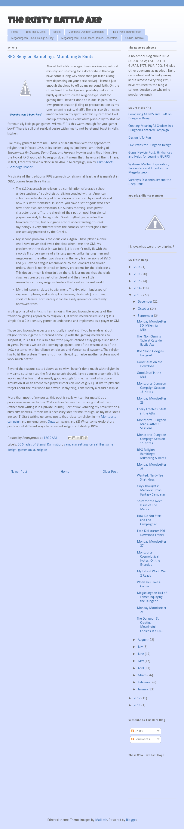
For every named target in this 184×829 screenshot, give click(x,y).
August (143, 640)
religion (42, 450)
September (146, 316)
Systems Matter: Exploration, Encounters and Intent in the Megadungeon (148, 168)
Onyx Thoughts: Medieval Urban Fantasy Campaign (151, 490)
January (143, 689)
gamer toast (26, 450)
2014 (137, 288)
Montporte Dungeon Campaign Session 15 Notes (151, 439)
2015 (137, 281)
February (144, 682)
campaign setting (76, 444)
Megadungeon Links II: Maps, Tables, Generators (89, 38)
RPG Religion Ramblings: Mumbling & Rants (151, 454)
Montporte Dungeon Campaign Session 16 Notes (151, 388)
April (141, 668)
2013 (137, 295)
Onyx (52, 421)
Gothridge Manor (21, 167)
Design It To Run (139, 137)
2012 (137, 698)
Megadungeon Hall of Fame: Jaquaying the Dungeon (152, 597)
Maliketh (101, 820)
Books (57, 31)
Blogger (131, 820)
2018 (137, 267)
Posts (137, 731)
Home (14, 31)
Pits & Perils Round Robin (126, 31)
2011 (137, 705)
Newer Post (19, 472)
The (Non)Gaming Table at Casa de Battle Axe (149, 340)
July (141, 647)
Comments (140, 739)
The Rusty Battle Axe (54, 21)
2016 (137, 274)
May (141, 661)
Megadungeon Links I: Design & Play (32, 38)
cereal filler (96, 444)
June (141, 654)
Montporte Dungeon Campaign (86, 31)
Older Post (110, 472)
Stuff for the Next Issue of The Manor (149, 505)
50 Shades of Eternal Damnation (40, 444)
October (144, 309)
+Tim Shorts (105, 162)
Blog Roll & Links (36, 31)
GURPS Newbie (134, 38)
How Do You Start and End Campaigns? (149, 520)
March (142, 675)
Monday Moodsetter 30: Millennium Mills (151, 326)
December (145, 301)
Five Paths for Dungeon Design (149, 145)
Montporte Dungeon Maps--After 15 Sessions (151, 424)
